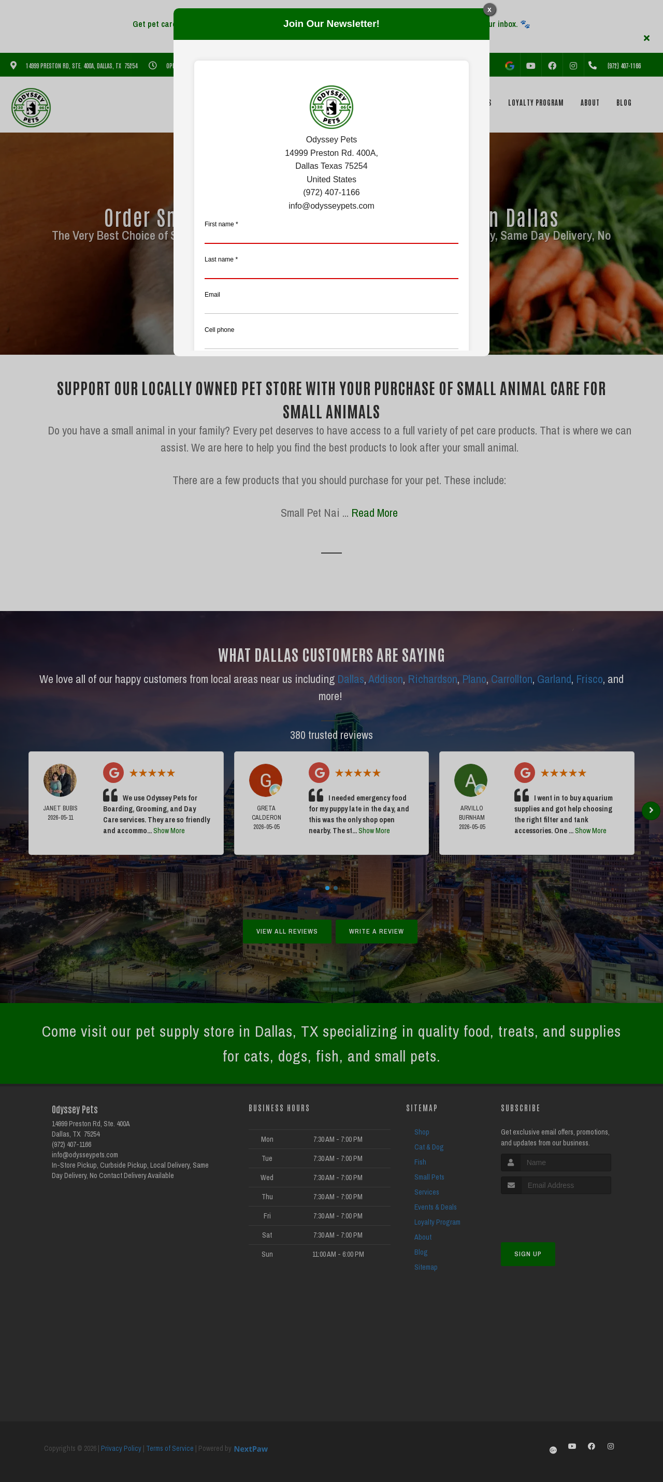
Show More (169, 830)
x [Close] (489, 9)
